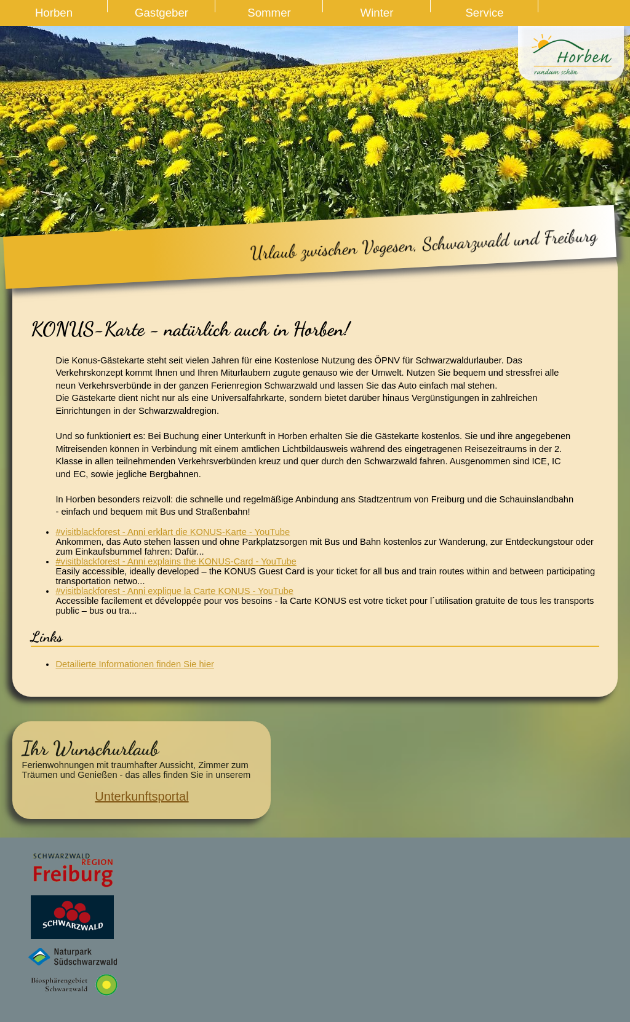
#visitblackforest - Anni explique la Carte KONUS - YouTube (174, 591)
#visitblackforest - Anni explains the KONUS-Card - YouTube (175, 561)
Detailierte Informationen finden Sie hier (134, 664)
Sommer (269, 12)
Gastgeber (161, 12)
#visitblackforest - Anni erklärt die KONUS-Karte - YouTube (172, 532)
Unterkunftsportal (141, 796)
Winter (377, 12)
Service (484, 12)
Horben (54, 12)
